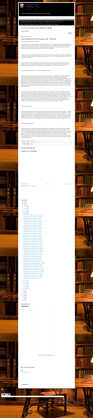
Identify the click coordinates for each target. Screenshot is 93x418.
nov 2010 (25, 286)
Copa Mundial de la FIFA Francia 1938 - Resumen (32, 223)
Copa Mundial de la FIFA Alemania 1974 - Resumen (33, 246)
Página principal (23, 19)
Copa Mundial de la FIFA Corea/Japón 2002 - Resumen (33, 269)
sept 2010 (25, 283)
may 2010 (25, 211)
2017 (23, 300)
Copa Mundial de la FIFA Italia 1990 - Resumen (32, 259)
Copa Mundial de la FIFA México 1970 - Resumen (32, 243)
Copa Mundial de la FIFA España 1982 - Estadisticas (33, 251)
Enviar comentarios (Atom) (31, 185)
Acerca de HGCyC (33, 19)
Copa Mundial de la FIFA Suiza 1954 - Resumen (32, 229)
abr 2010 (25, 210)
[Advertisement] (47, 194)
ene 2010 (25, 205)
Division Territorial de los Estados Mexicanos (30, 24)
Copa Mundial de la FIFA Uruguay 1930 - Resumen (32, 216)
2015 (23, 297)
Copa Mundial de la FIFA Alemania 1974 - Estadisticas (33, 244)
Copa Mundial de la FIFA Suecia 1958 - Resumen (32, 233)
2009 (23, 202)
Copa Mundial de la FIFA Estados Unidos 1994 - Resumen (34, 263)
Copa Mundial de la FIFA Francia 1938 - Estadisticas (33, 221)
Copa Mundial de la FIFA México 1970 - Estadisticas (33, 241)
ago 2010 (25, 281)
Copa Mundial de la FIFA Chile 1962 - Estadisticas (32, 234)
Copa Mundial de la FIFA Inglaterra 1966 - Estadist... (33, 238)
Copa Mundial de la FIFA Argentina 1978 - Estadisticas (33, 248)
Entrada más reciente (25, 183)
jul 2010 (24, 280)
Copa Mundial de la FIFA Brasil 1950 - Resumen (32, 226)
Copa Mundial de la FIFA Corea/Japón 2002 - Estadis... (33, 268)
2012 (23, 292)
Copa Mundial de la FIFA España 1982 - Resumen (32, 253)
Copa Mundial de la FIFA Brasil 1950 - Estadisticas (32, 224)
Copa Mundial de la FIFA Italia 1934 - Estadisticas (32, 218)
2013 (23, 294)
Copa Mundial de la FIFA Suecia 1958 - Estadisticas (33, 231)
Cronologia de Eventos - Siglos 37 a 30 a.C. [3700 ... (33, 278)
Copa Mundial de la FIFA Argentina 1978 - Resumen (33, 249)
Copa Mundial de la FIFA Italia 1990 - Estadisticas (32, 258)
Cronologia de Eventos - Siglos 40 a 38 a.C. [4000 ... (33, 276)
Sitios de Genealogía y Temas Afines (50, 24)
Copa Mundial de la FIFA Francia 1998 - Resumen (32, 266)
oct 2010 (25, 285)
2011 (23, 290)
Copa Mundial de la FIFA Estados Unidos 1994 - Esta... (33, 261)
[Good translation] (3, 394)
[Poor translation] (8, 394)
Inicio (48, 183)
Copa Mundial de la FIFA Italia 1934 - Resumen (32, 219)
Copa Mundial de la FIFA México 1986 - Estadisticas (33, 254)
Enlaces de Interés (25, 372)
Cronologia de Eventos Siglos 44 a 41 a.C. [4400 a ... (33, 274)
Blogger (53, 355)
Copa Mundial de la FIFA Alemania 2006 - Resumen (33, 273)
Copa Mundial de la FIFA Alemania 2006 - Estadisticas (33, 271)
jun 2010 (25, 213)
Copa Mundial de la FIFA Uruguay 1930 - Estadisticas (33, 214)
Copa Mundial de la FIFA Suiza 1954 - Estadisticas (32, 228)
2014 (23, 295)
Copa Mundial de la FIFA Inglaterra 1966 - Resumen (33, 239)
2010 (23, 203)
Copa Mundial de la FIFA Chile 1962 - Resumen (32, 236)
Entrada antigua (69, 183)
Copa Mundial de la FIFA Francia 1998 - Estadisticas (33, 264)
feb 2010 (25, 206)
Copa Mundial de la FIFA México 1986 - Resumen (32, 256)
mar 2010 (25, 208)
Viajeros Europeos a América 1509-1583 (48, 19)
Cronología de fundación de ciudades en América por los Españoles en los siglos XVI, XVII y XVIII (41, 21)
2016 (23, 299)
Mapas (60, 19)
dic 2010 (25, 288)
